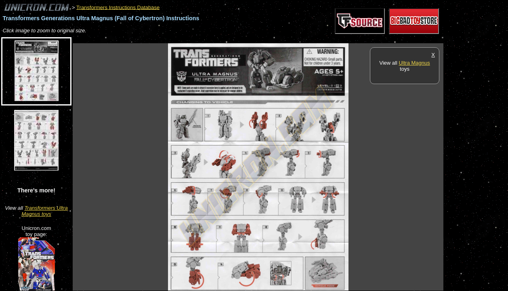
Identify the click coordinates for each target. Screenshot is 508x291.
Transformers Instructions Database (118, 7)
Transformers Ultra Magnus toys (44, 211)
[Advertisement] (220, 39)
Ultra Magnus (414, 63)
